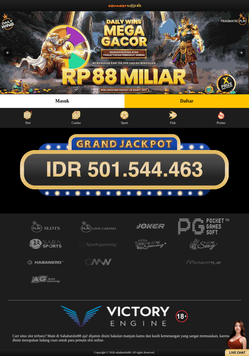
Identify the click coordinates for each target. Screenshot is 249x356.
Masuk (62, 100)
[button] (8, 53)
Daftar (186, 100)
